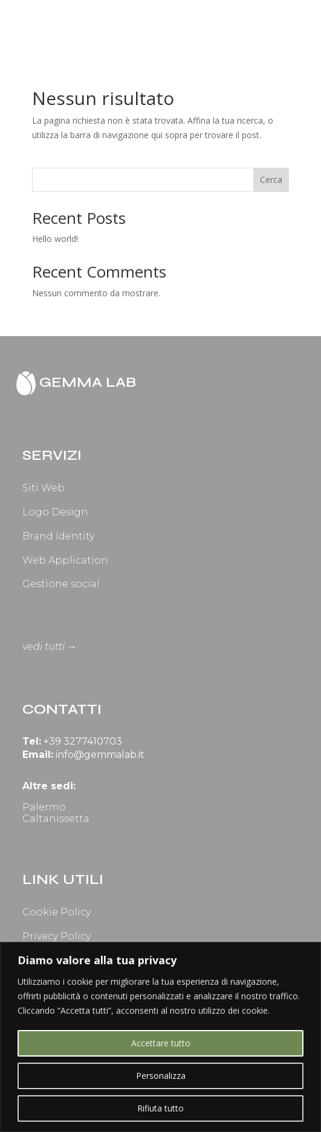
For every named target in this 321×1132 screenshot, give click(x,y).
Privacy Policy (56, 936)
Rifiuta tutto (160, 1108)
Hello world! (55, 238)
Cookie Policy (56, 912)
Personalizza (161, 1075)
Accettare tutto (160, 1043)
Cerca (271, 179)
